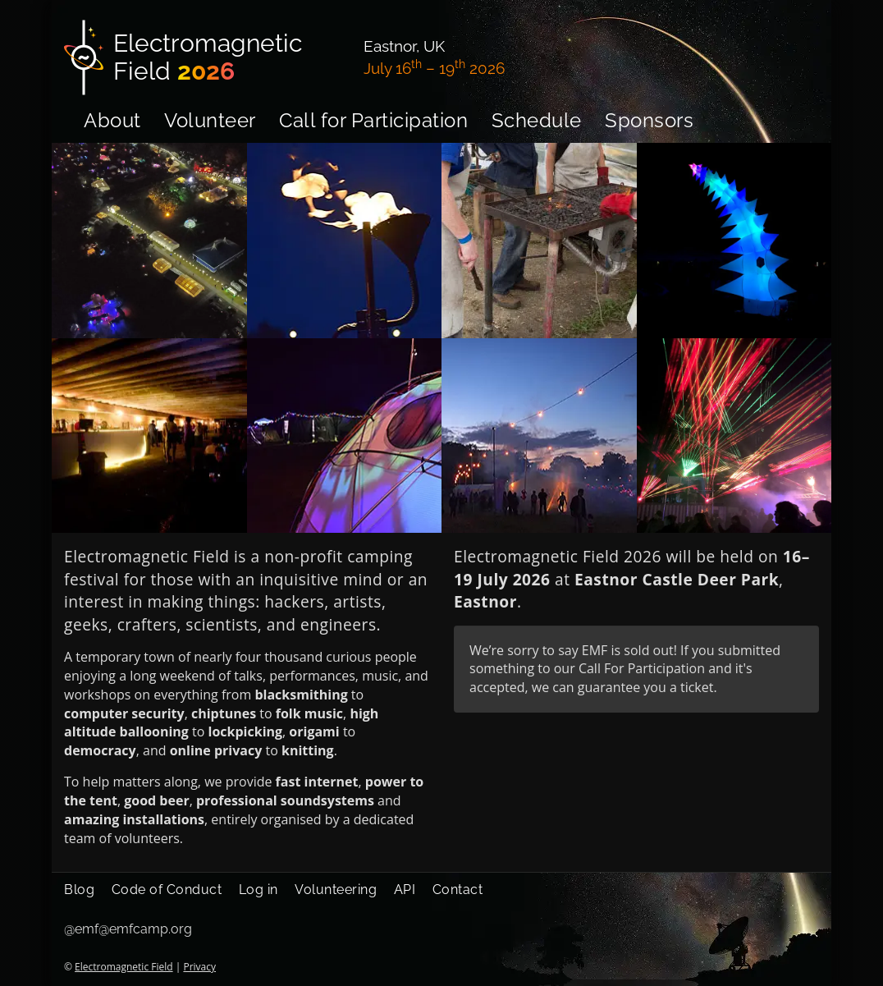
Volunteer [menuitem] (210, 120)
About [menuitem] (112, 120)
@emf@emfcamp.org (128, 929)
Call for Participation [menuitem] (373, 120)
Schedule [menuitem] (537, 120)
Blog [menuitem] (79, 889)
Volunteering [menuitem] (336, 889)
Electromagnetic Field (123, 967)
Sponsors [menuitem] (649, 120)
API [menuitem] (405, 889)
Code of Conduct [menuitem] (167, 889)
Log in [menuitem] (258, 889)
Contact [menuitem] (457, 889)
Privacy (199, 967)
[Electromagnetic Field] (204, 57)
